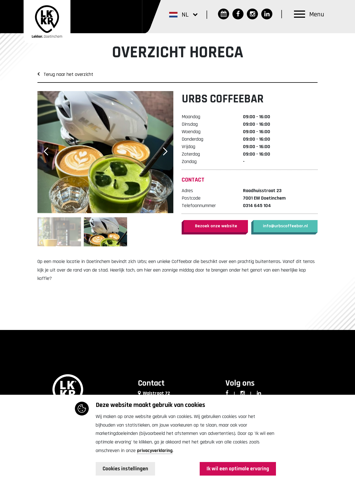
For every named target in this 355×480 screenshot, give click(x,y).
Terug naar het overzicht (65, 74)
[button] (183, 14)
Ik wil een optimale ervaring (237, 469)
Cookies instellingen (126, 469)
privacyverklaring (155, 450)
